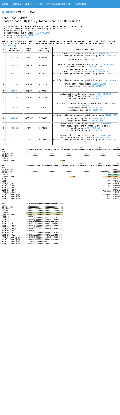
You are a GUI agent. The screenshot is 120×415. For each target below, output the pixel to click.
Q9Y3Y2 (14, 139)
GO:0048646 (93, 128)
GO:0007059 (98, 86)
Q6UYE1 (14, 91)
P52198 (14, 97)
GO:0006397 (29, 31)
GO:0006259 (98, 119)
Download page (9, 46)
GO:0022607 (101, 54)
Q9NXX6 (14, 118)
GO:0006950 (96, 121)
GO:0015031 (31, 35)
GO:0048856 (104, 94)
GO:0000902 (96, 98)
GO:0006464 (107, 64)
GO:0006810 (22, 37)
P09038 (14, 128)
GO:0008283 (102, 138)
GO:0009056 (95, 110)
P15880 (14, 108)
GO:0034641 (63, 29)
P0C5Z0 (14, 73)
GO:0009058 (97, 70)
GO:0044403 (85, 106)
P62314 (14, 58)
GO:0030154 (97, 96)
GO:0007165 (96, 67)
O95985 (14, 84)
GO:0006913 (43, 33)
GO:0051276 (99, 84)
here (62, 44)
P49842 (14, 66)
